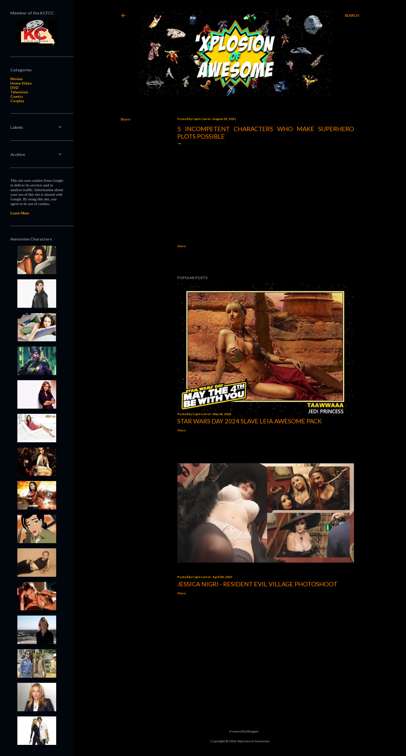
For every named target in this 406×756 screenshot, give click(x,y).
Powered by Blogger (240, 731)
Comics (16, 96)
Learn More (19, 213)
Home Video (21, 83)
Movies (16, 79)
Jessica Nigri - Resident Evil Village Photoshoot (257, 584)
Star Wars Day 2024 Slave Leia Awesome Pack (249, 421)
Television (19, 92)
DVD (14, 87)
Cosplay (17, 101)
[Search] (352, 15)
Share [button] (125, 119)
